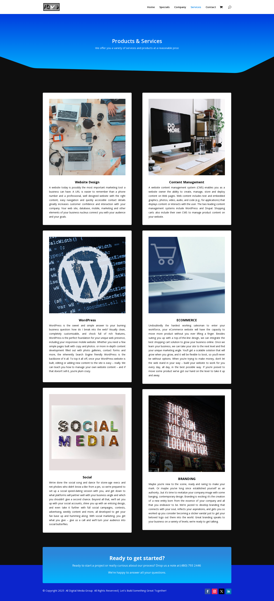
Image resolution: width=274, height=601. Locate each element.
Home (151, 7)
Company (180, 7)
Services (196, 7)
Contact (211, 7)
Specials (164, 7)
